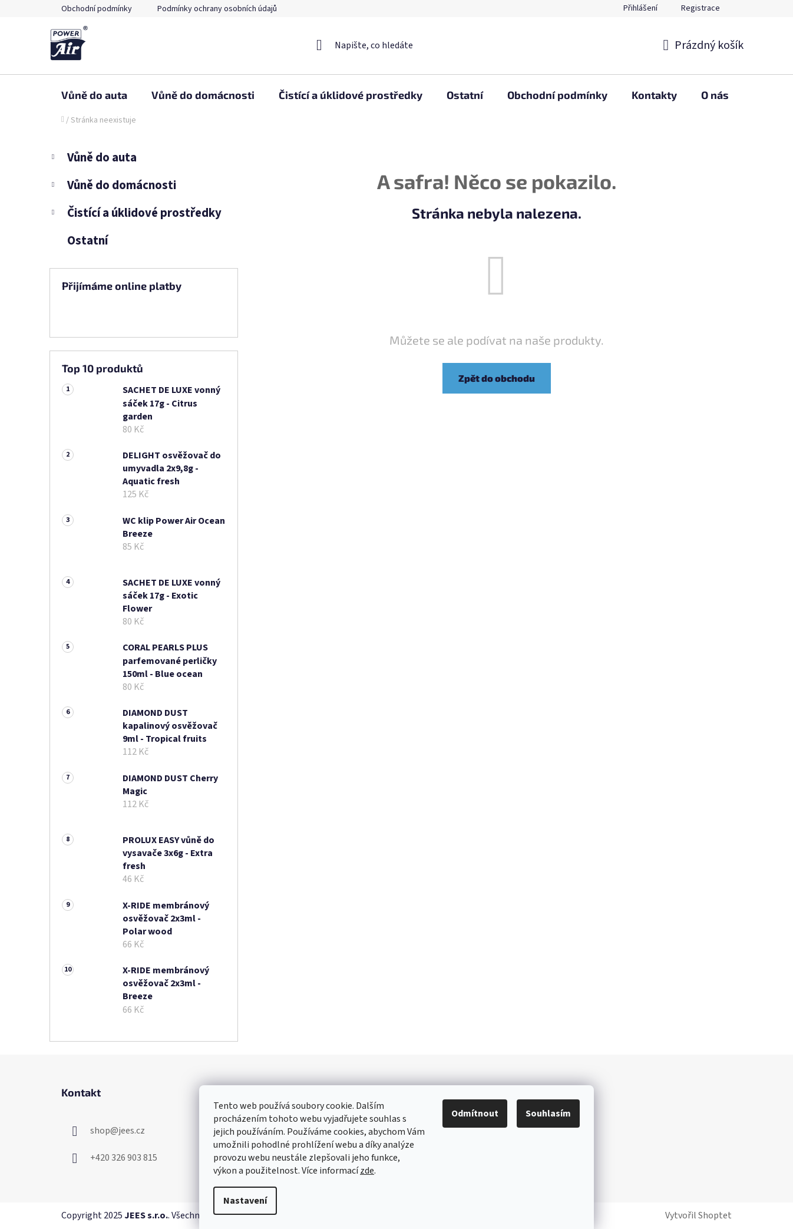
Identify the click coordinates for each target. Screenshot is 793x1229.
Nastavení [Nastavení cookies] (245, 1200)
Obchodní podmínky (96, 9)
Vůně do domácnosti (112, 186)
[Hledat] (397, 45)
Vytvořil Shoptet (698, 1215)
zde (367, 1170)
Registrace (700, 8)
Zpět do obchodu (496, 378)
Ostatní (88, 240)
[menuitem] (94, 95)
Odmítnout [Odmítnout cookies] (474, 1113)
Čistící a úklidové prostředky (135, 214)
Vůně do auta (93, 159)
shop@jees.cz (117, 1130)
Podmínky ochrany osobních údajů (217, 9)
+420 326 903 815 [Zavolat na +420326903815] (123, 1157)
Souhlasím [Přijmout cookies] (548, 1113)
